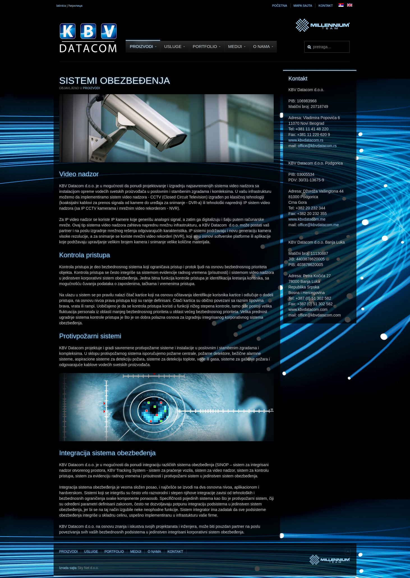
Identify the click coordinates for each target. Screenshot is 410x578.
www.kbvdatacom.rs (306, 140)
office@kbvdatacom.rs (317, 146)
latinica (61, 5)
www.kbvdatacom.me (307, 219)
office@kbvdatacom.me (318, 225)
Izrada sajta (68, 568)
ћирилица (75, 5)
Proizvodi (91, 88)
